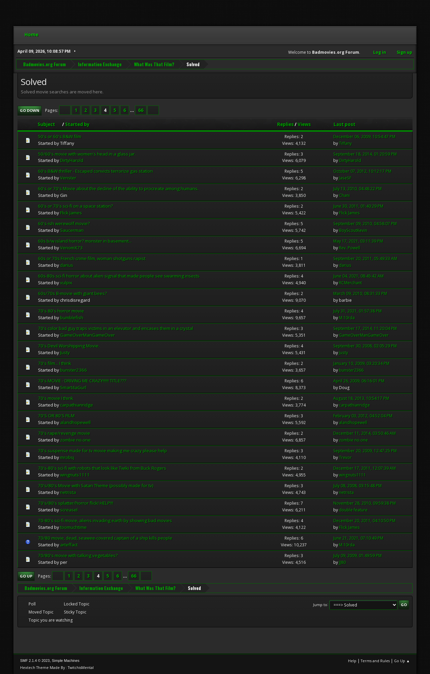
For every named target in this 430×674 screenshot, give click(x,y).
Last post (344, 124)
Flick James (71, 212)
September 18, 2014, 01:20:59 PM (365, 154)
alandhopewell (75, 422)
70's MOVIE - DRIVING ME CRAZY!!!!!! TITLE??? (82, 380)
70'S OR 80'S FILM (56, 415)
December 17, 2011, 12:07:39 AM (364, 468)
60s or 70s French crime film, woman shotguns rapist (91, 258)
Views (304, 124)
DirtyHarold (71, 160)
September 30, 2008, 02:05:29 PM (365, 345)
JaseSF (345, 178)
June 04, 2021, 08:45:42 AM (358, 276)
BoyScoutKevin (353, 230)
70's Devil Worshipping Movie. (68, 345)
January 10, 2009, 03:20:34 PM (361, 363)
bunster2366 (73, 370)
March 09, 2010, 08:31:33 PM (360, 293)
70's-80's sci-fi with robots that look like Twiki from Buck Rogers (102, 468)
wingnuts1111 (75, 474)
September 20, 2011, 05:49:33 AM (365, 258)
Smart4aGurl (73, 387)
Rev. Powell (349, 247)
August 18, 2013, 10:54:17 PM (361, 398)
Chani (344, 195)
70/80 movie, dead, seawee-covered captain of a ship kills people (105, 538)
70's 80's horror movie (61, 310)
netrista (68, 492)
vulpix (66, 282)
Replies (285, 124)
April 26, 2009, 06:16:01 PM (358, 380)
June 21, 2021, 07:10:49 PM (358, 538)
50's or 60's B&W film (59, 136)
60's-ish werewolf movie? (64, 223)
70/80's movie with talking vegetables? (78, 555)
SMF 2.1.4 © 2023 (35, 660)
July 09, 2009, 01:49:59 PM (357, 555)
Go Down (29, 110)
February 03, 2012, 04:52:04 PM (362, 415)
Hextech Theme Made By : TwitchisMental (57, 667)
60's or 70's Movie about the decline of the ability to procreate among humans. (118, 188)
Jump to (320, 604)
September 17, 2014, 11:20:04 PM (365, 328)
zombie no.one (75, 439)
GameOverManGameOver (87, 335)
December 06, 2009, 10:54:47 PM (364, 136)
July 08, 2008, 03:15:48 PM (357, 485)
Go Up (26, 575)
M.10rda (347, 317)
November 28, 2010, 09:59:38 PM (364, 503)
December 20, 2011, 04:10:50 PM (364, 520)
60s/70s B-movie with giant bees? (72, 293)
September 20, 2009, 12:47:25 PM (365, 450)
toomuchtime (73, 527)
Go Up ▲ (402, 660)
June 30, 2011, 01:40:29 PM (358, 206)
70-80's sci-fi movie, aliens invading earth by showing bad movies (105, 520)
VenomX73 (71, 247)
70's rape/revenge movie (64, 433)
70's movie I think (55, 398)
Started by (77, 124)
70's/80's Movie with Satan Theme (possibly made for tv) (96, 485)
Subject (49, 124)
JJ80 (342, 562)
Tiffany (345, 143)
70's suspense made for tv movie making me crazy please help (102, 450)
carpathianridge (76, 405)
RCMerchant (350, 282)
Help (352, 660)
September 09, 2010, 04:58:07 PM (365, 223)
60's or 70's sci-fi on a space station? (75, 206)
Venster (68, 178)
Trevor (345, 457)
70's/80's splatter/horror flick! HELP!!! (75, 503)
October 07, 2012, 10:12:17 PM (362, 171)
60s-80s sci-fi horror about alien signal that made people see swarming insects (119, 275)
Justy (65, 352)
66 (140, 110)
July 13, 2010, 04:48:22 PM (357, 189)
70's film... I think (54, 363)
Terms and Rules (375, 660)
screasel (69, 509)
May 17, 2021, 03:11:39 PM (358, 241)
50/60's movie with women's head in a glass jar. (87, 154)
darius (66, 265)
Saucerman (72, 230)
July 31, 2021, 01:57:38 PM (357, 310)
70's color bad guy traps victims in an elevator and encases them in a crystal (115, 328)
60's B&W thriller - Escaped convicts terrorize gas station (95, 171)
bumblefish (71, 317)
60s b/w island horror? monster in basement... (85, 241)
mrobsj (67, 457)
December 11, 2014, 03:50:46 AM (364, 433)
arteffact (69, 544)
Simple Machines (65, 660)
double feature (353, 509)
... (132, 110)
